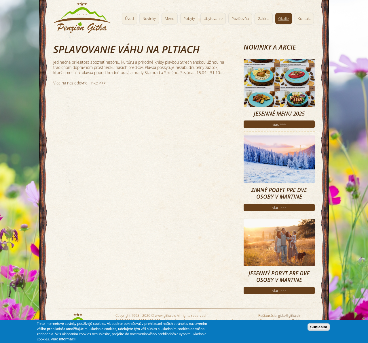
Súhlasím (318, 328)
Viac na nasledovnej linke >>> (79, 83)
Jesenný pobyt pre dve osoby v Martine (279, 276)
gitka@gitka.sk (289, 315)
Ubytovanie (213, 18)
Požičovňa (240, 18)
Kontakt (304, 18)
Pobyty (189, 18)
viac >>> (279, 124)
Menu (169, 18)
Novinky (149, 18)
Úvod (129, 18)
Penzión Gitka (83, 16)
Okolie (283, 18)
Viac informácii (63, 340)
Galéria (264, 18)
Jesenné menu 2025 (279, 113)
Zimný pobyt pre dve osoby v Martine (279, 193)
